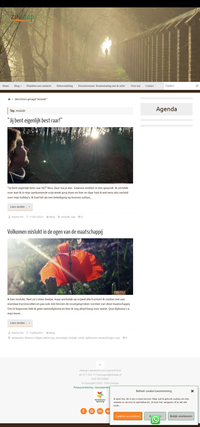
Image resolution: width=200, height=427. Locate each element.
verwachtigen (106, 338)
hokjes (38, 338)
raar (73, 217)
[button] (192, 391)
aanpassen (18, 338)
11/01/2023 (36, 217)
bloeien (29, 338)
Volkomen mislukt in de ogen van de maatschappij (55, 232)
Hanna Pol (17, 217)
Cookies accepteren (128, 416)
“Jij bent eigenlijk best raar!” (34, 120)
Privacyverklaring (83, 387)
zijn (118, 338)
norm (81, 338)
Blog (52, 217)
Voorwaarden (102, 387)
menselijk (61, 338)
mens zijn (49, 338)
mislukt (65, 217)
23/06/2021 (36, 332)
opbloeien (91, 338)
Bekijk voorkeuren (181, 416)
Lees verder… (20, 206)
